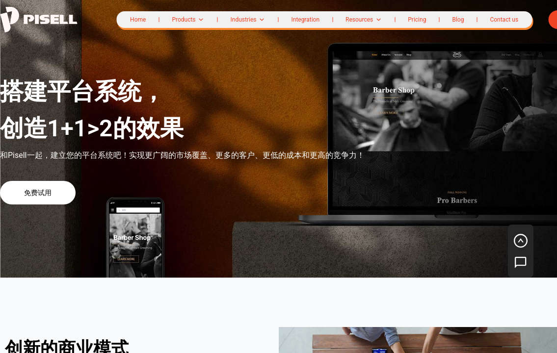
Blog (458, 19)
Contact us (504, 19)
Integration (305, 19)
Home (138, 19)
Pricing (417, 19)
